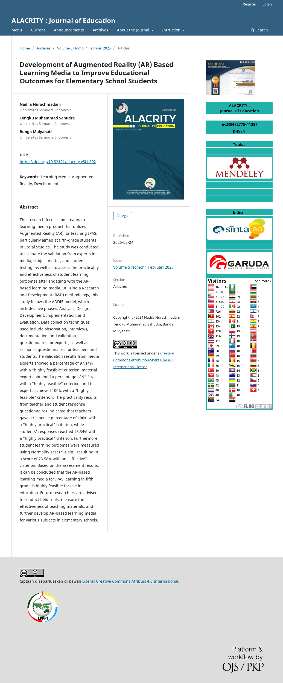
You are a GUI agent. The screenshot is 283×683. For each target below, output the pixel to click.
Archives (100, 30)
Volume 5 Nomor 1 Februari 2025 (84, 48)
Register (249, 4)
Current (38, 30)
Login (267, 4)
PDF (124, 216)
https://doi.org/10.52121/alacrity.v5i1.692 (58, 161)
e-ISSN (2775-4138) (239, 124)
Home (25, 48)
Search (259, 30)
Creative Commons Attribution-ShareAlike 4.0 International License (143, 360)
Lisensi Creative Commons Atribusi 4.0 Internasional (130, 581)
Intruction (172, 30)
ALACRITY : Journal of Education (63, 20)
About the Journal (133, 30)
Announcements (69, 30)
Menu (16, 30)
